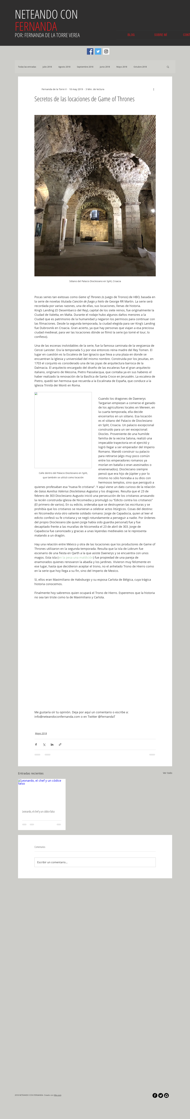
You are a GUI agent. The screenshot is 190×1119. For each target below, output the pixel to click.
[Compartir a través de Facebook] (36, 744)
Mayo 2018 (121, 66)
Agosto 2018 (64, 66)
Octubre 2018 (140, 66)
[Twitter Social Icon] (98, 51)
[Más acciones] (154, 89)
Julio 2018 (47, 66)
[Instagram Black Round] (166, 1095)
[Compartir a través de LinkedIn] (52, 744)
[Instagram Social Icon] (106, 51)
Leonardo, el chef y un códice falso (38, 811)
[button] (168, 66)
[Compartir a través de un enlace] (60, 744)
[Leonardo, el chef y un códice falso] (42, 792)
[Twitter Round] (160, 1095)
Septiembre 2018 (85, 66)
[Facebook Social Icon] (90, 51)
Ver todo (167, 772)
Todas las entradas (27, 66)
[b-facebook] (154, 1095)
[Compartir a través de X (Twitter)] (44, 744)
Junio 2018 (105, 66)
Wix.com (57, 1095)
